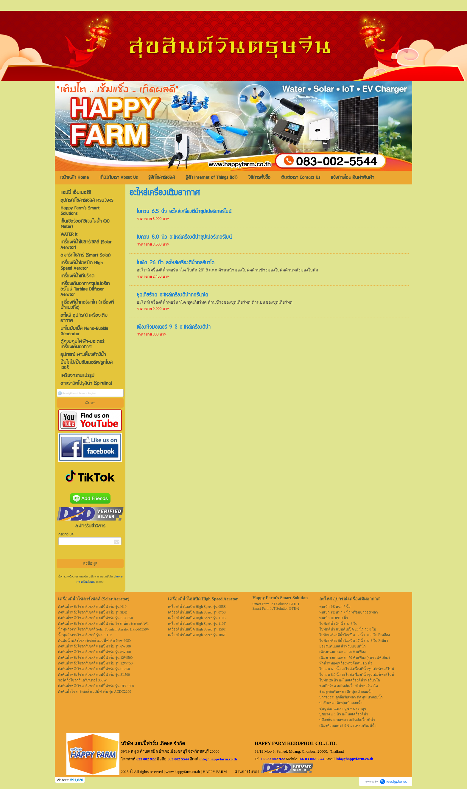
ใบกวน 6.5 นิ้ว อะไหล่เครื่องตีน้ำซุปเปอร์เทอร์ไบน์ (184, 212)
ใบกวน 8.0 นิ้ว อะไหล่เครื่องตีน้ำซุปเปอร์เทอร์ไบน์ (184, 237)
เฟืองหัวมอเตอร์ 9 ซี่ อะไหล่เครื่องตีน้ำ (174, 327)
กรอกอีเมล (66, 534)
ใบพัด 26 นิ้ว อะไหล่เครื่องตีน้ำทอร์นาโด (175, 263)
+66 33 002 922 (272, 759)
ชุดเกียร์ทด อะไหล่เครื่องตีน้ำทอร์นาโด (172, 295)
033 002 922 (146, 759)
